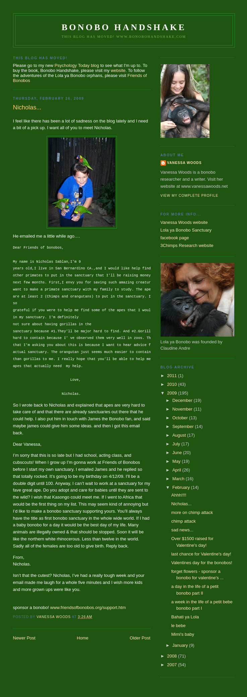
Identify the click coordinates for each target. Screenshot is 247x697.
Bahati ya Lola (185, 616)
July (176, 443)
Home (82, 637)
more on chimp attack (192, 512)
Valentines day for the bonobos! (201, 562)
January (180, 645)
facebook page (175, 237)
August (179, 435)
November (183, 409)
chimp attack (183, 521)
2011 (172, 375)
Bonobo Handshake (124, 27)
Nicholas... (181, 503)
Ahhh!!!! (178, 495)
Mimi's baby (182, 634)
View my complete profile (190, 195)
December (183, 400)
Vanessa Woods (184, 163)
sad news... (182, 529)
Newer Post (24, 637)
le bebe (178, 625)
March (179, 478)
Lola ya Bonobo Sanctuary (186, 230)
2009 (172, 393)
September (183, 426)
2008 (172, 656)
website (118, 70)
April (177, 469)
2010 (172, 384)
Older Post (140, 637)
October (180, 417)
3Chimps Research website (187, 245)
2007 (172, 664)
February (181, 487)
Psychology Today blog (77, 65)
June (177, 452)
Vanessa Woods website (184, 222)
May (177, 461)
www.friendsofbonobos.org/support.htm (88, 607)
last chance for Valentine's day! (201, 553)
